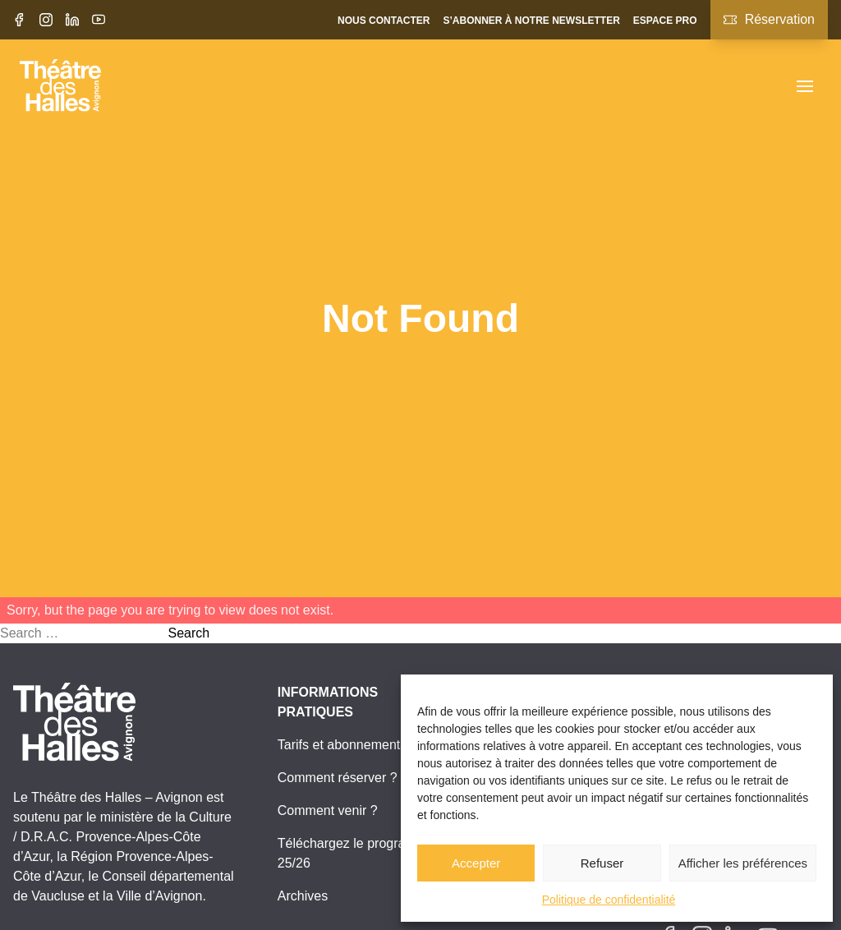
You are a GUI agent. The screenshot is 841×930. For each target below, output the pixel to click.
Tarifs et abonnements (342, 745)
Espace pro (665, 20)
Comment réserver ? (338, 778)
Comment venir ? (328, 810)
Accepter (476, 863)
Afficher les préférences (742, 863)
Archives (303, 896)
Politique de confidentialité (609, 899)
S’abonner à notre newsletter (531, 20)
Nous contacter (384, 20)
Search (188, 633)
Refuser (602, 863)
